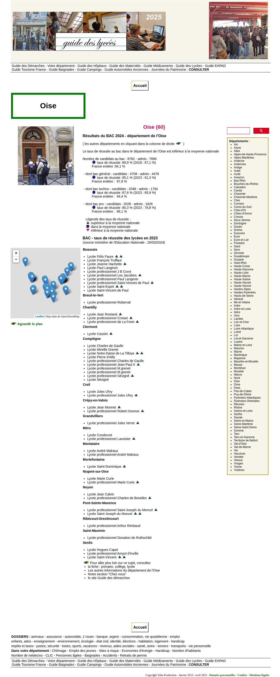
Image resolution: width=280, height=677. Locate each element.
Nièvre (238, 374)
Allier (237, 151)
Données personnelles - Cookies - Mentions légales (239, 675)
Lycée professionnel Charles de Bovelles (117, 498)
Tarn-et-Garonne (244, 437)
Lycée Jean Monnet (101, 407)
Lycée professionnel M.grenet (108, 368)
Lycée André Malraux (102, 451)
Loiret (237, 332)
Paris (237, 387)
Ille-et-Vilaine (242, 302)
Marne (238, 351)
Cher (237, 200)
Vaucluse (239, 453)
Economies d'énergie (137, 651)
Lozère (238, 341)
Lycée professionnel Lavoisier (109, 439)
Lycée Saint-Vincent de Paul (107, 290)
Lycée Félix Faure (100, 256)
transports (178, 646)
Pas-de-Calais (243, 391)
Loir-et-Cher (241, 322)
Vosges (238, 463)
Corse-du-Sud (243, 207)
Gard (237, 246)
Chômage (59, 651)
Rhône (238, 407)
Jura (236, 315)
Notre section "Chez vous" (107, 574)
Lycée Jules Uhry (99, 391)
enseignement (44, 641)
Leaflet (40, 316)
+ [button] (16, 253)
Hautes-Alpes (242, 289)
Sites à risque (109, 651)
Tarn (236, 434)
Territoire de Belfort (246, 440)
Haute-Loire (241, 272)
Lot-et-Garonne (243, 338)
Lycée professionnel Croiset (107, 318)
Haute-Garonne (243, 269)
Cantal (238, 190)
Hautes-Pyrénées (245, 292)
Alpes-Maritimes (244, 157)
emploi (175, 636)
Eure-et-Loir (241, 239)
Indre (237, 305)
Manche (239, 348)
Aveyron (239, 177)
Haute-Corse (242, 266)
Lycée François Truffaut (104, 260)
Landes (238, 318)
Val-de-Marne (242, 447)
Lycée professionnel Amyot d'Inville (112, 553)
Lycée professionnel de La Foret (110, 322)
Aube (237, 170)
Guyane (239, 259)
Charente (239, 193)
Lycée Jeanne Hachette (104, 264)
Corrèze (239, 203)
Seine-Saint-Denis (245, 427)
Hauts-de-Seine (243, 295)
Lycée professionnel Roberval (109, 302)
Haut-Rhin (240, 263)
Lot (236, 335)
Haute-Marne (242, 276)
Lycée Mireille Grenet (102, 349)
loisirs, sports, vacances (79, 646)
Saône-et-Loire (243, 410)
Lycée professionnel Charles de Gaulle (115, 361)
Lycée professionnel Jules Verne (111, 423)
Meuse (238, 364)
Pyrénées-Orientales (247, 401)
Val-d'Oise (240, 443)
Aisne (237, 147)
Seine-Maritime (243, 424)
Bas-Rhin (239, 180)
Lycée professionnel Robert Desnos (113, 411)
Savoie (238, 417)
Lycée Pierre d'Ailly (101, 357)
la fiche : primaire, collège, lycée (111, 566)
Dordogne (240, 223)
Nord (237, 378)
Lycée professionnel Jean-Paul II (111, 364)
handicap (177, 641)
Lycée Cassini (97, 334)
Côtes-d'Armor (243, 213)
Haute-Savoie (242, 282)
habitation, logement (153, 641)
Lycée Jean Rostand (102, 314)
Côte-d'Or (240, 210)
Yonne (238, 466)
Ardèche (239, 161)
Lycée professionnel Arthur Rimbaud (113, 526)
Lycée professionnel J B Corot (109, 271)
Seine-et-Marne (243, 420)
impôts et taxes (22, 646)
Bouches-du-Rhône (246, 184)
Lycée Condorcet (99, 435)
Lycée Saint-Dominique (104, 466)
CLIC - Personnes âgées (64, 655)
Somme (239, 430)
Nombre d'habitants (186, 651)
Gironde (239, 253)
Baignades (92, 655)
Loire (237, 325)
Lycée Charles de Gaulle (105, 346)
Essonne (239, 233)
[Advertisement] (171, 107)
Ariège (238, 167)
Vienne (238, 460)
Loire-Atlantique (244, 328)
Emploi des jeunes (82, 651)
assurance (54, 636)
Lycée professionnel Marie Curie (110, 482)
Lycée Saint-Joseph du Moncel (109, 514)
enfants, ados (21, 641)
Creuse (238, 216)
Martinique (240, 355)
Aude (237, 174)
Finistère (239, 243)
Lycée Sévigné (98, 379)
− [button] (16, 259)
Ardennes (240, 164)
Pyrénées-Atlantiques (247, 397)
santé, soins (146, 646)
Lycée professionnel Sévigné (108, 376)
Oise (237, 381)
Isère (237, 312)
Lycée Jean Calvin (100, 494)
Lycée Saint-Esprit (100, 286)
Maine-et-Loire (243, 345)
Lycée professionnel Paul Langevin (112, 279)
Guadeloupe (241, 256)
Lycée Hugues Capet (102, 550)
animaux (37, 636)
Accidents (110, 655)
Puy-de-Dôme (242, 394)
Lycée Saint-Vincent (101, 557)
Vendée (239, 457)
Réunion (239, 404)
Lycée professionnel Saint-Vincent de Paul (118, 283)
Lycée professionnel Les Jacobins (112, 275)
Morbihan (240, 368)
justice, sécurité (47, 646)
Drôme (238, 230)
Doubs (238, 226)
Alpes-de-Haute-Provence (250, 154)
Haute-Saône (242, 279)
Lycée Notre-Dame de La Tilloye (110, 353)
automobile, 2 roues (79, 636)
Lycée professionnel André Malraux (113, 454)
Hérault (238, 299)
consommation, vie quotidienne (144, 636)
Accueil (140, 86)
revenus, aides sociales (117, 646)
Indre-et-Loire (242, 309)
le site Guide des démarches (109, 578)
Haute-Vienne (242, 286)
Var (236, 450)
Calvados (240, 187)
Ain (236, 144)
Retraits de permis (133, 655)
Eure (237, 236)
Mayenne (239, 358)
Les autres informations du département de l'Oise (124, 570)
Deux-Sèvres (242, 220)
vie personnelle (200, 646)
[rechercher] (238, 131)
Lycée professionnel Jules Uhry (110, 395)
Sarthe (238, 414)
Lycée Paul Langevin (102, 268)
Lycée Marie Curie (100, 478)
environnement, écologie (76, 641)
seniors (163, 646)
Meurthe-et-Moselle (246, 361)
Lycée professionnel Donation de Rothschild (119, 538)
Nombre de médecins (27, 655)
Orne (237, 384)
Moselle (239, 371)
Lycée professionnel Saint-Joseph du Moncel (120, 510)
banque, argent (108, 636)
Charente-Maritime (245, 197)
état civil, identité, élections (116, 641)
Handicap (162, 651)
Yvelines (239, 470)
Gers (237, 249)
